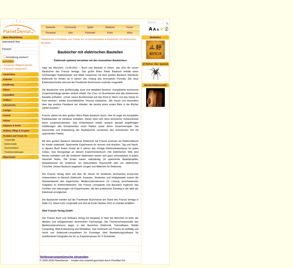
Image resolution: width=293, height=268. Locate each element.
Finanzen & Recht (12, 125)
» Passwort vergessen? (14, 68)
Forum (130, 27)
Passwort (6, 49)
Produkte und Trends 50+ (15, 136)
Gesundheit (8, 95)
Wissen (6, 120)
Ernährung (8, 84)
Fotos (110, 32)
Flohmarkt (90, 32)
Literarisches (9, 105)
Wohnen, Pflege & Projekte (16, 130)
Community (70, 27)
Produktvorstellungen (14, 152)
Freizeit (6, 115)
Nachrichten (9, 74)
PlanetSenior (9, 157)
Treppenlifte (9, 140)
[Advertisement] (85, 8)
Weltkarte (110, 27)
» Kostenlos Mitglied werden (17, 65)
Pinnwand (50, 32)
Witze (130, 32)
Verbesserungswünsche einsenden (64, 256)
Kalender (7, 79)
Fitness (6, 89)
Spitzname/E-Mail (11, 41)
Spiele (90, 27)
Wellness (7, 100)
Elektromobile (10, 144)
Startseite (50, 27)
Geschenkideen (11, 148)
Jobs (70, 32)
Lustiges (7, 110)
